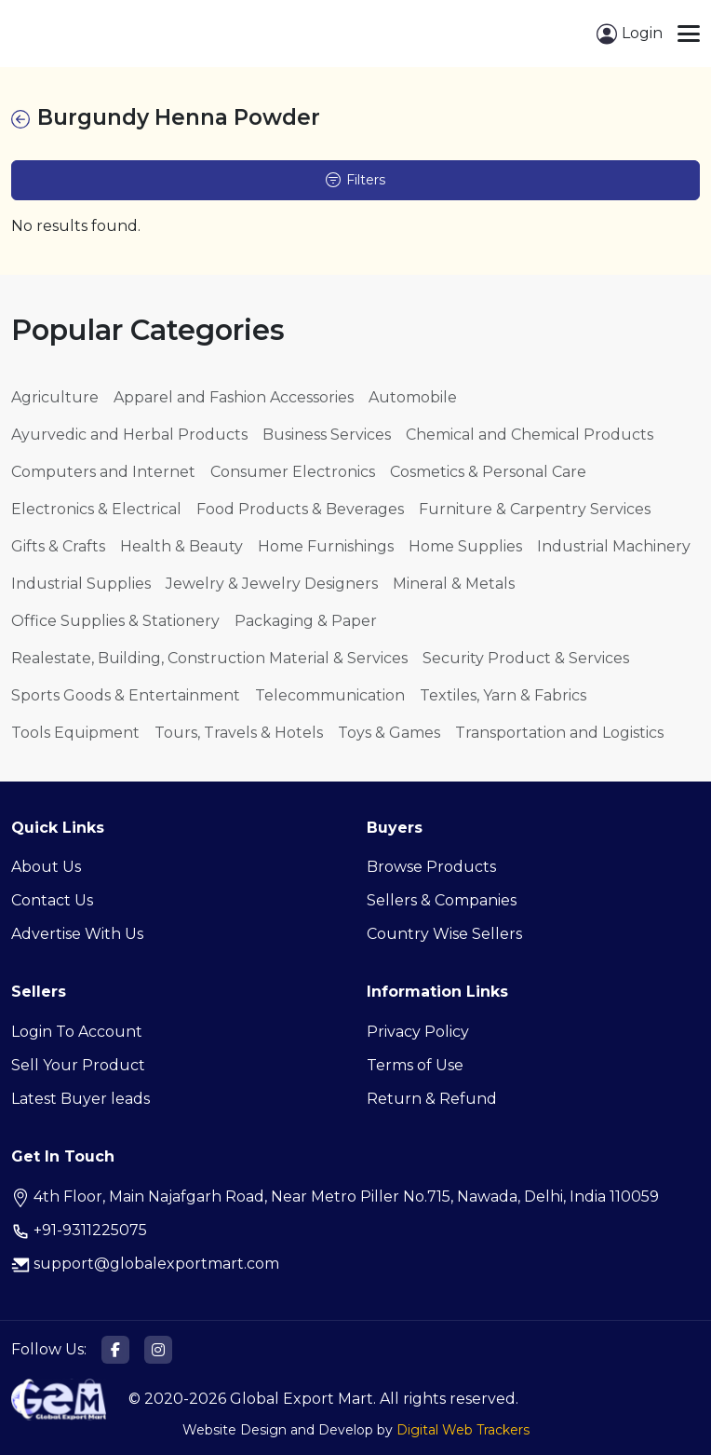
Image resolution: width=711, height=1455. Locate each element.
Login (630, 34)
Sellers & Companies (441, 900)
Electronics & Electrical (96, 509)
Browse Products (431, 867)
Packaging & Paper (306, 621)
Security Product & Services (526, 658)
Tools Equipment (75, 732)
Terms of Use (415, 1065)
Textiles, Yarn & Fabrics (503, 695)
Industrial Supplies (81, 583)
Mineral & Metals (454, 583)
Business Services (326, 434)
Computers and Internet (103, 472)
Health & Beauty (181, 546)
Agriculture (55, 397)
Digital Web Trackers (463, 1429)
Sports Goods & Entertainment (125, 695)
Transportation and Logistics (559, 732)
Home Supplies (465, 546)
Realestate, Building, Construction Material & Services (209, 658)
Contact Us (52, 900)
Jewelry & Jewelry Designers (272, 583)
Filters (355, 179)
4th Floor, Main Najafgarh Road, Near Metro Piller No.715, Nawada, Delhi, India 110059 (335, 1196)
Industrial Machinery (614, 546)
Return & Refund (432, 1099)
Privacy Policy (418, 1031)
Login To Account (76, 1031)
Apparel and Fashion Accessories (234, 397)
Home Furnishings (326, 546)
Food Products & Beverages (300, 509)
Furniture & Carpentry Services (535, 509)
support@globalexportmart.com (145, 1263)
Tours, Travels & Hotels (238, 732)
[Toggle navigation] (688, 33)
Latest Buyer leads (80, 1099)
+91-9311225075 (79, 1230)
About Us (46, 867)
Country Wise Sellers (444, 934)
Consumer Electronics (292, 472)
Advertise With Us (77, 934)
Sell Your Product (78, 1065)
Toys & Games (389, 732)
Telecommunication (330, 695)
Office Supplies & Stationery (115, 621)
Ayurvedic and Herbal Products (129, 434)
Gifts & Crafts (58, 546)
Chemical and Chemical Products (529, 434)
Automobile (413, 397)
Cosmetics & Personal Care (488, 472)
